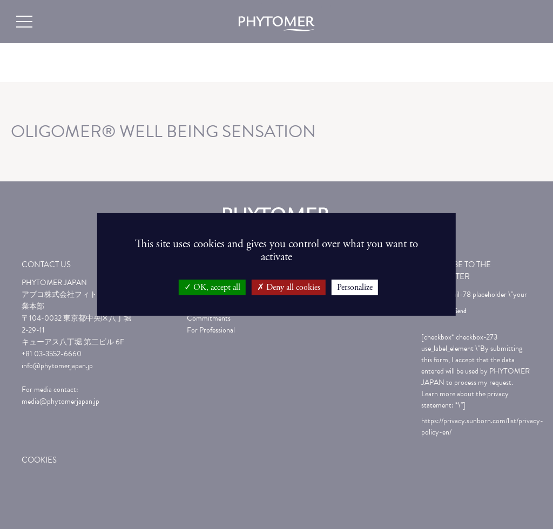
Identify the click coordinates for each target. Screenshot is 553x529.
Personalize (355, 287)
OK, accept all (212, 287)
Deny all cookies (288, 287)
